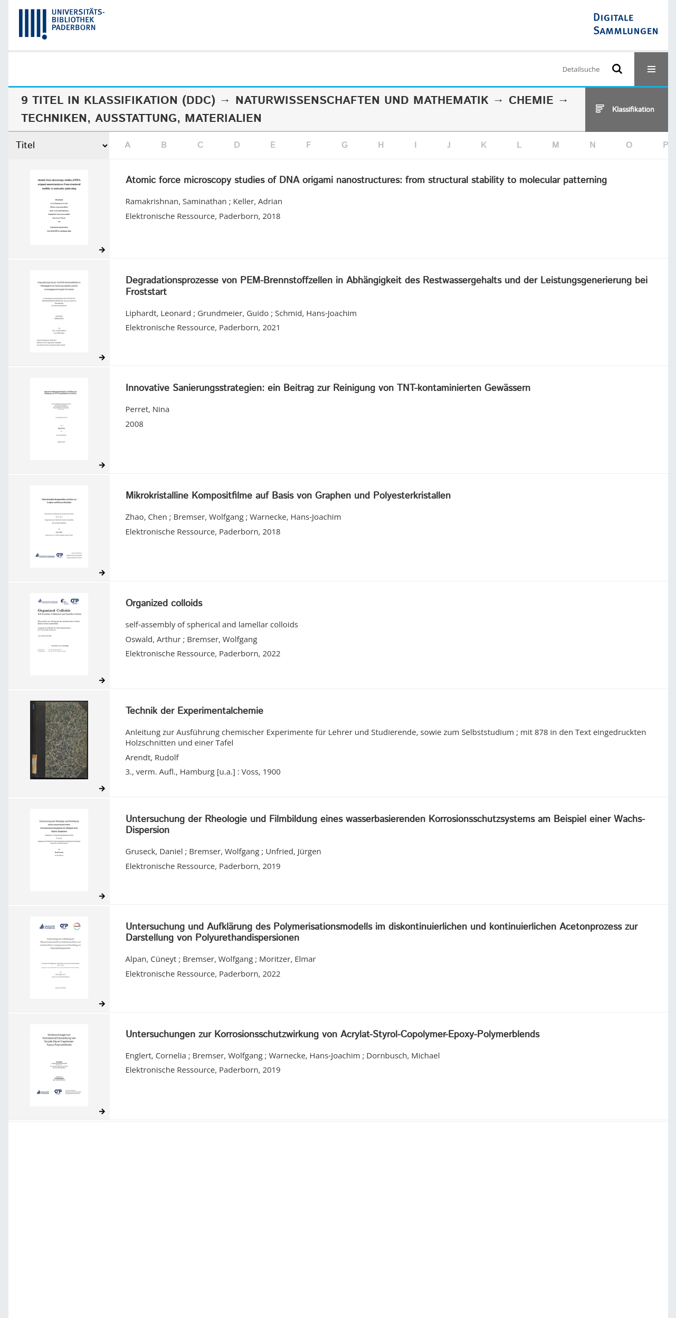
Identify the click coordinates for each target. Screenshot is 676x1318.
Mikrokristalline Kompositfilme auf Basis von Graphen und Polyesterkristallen (288, 496)
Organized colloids (164, 604)
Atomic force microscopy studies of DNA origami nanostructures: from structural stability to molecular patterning (366, 181)
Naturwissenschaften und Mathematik (362, 100)
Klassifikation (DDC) (149, 100)
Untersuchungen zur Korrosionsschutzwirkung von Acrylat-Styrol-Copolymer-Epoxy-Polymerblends (332, 1035)
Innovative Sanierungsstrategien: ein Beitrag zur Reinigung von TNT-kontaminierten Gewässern (328, 389)
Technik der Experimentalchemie (194, 712)
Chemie (531, 100)
